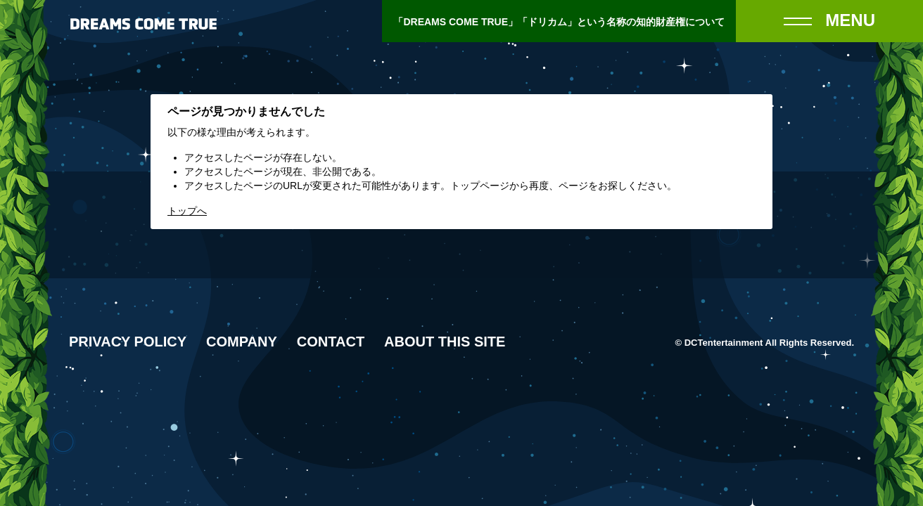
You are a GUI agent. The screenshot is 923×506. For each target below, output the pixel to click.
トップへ (187, 210)
